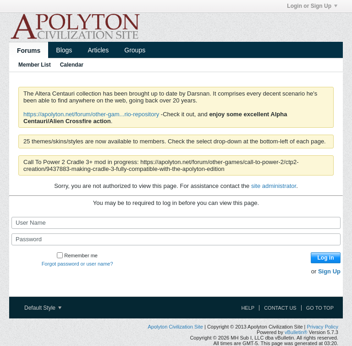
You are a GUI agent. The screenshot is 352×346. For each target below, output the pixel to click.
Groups (134, 50)
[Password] (176, 239)
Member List (34, 65)
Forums (28, 50)
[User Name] (176, 223)
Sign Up (329, 271)
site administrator (273, 185)
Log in (326, 258)
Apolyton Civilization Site (175, 326)
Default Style (42, 308)
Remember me (77, 255)
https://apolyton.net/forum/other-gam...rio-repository (91, 114)
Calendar (71, 65)
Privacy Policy (322, 326)
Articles (98, 50)
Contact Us (280, 308)
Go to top (320, 308)
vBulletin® (296, 332)
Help (247, 308)
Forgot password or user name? (77, 264)
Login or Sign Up (312, 6)
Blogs (64, 50)
